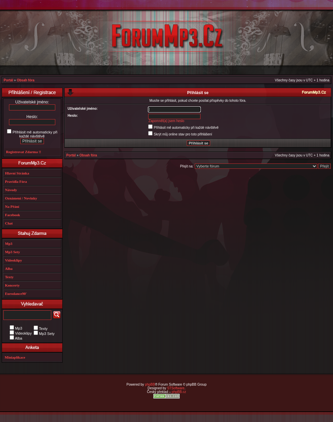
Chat (9, 223)
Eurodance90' (16, 294)
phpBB (150, 384)
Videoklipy (13, 260)
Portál (8, 80)
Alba (9, 269)
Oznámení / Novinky (21, 198)
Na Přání (12, 206)
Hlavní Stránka (17, 173)
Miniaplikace (15, 357)
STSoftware (175, 388)
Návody (11, 190)
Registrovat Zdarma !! (23, 152)
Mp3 (8, 244)
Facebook (12, 215)
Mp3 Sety (12, 252)
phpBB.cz (179, 392)
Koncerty (12, 285)
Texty (9, 277)
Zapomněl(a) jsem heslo (166, 121)
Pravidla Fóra (16, 181)
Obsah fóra (25, 80)
